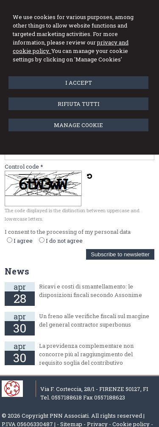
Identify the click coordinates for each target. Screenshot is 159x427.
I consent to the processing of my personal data (68, 232)
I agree (23, 240)
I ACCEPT (78, 82)
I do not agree (64, 240)
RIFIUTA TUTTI (79, 104)
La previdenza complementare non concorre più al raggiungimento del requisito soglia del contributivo (86, 354)
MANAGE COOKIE (78, 125)
